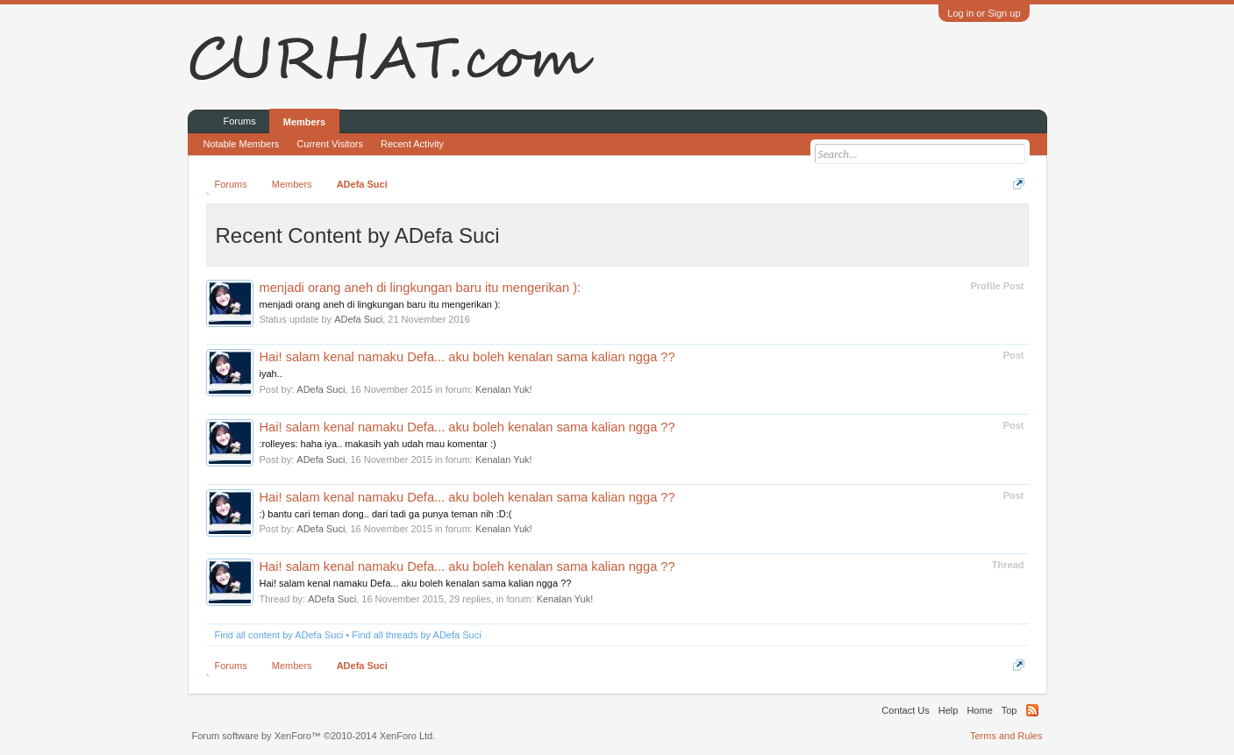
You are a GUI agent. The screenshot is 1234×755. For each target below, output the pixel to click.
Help (948, 710)
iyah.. (271, 373)
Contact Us (905, 710)
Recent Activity (412, 144)
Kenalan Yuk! (503, 389)
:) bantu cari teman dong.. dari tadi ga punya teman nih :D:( (386, 514)
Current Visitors (329, 144)
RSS (1032, 710)
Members (304, 122)
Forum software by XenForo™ (314, 735)
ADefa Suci (358, 319)
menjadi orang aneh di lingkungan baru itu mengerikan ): (420, 288)
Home (979, 710)
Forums (240, 121)
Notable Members (241, 144)
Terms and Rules (1006, 735)
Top (1009, 710)
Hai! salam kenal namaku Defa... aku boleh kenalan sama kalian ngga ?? (467, 357)
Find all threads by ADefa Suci (416, 635)
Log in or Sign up (983, 13)
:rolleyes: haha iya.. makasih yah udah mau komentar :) (378, 443)
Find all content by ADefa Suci (279, 635)
